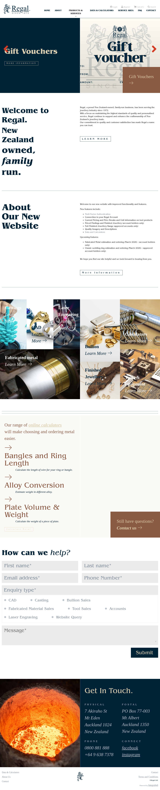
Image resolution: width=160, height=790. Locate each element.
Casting (39, 600)
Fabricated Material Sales (29, 609)
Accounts (115, 609)
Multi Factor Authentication (97, 214)
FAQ (140, 10)
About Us (6, 777)
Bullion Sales (76, 600)
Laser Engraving (21, 617)
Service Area (125, 10)
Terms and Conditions (148, 777)
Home (47, 10)
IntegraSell (153, 785)
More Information (101, 272)
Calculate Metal (18, 529)
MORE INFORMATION (48, 83)
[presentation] (6, 47)
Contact (151, 10)
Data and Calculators (95, 232)
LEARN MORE (95, 138)
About (58, 10)
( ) (139, 7)
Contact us (129, 527)
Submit (144, 652)
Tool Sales (79, 609)
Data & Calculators (102, 10)
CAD (10, 600)
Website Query (67, 617)
